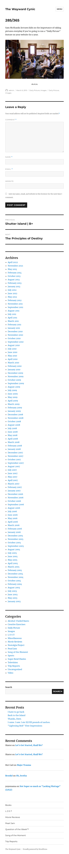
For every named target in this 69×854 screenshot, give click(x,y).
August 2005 (14, 549)
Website (9, 181)
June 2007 (12, 473)
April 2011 (12, 317)
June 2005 (13, 556)
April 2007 (13, 480)
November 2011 (15, 304)
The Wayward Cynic (20, 9)
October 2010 (14, 338)
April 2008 (13, 439)
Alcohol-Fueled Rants (18, 621)
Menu (59, 9)
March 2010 (13, 362)
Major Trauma (24, 765)
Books (8, 805)
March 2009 (14, 404)
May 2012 (12, 297)
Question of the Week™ (17, 829)
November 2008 (15, 418)
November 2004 (15, 577)
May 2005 (12, 560)
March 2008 (13, 442)
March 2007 (13, 483)
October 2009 (14, 380)
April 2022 (13, 262)
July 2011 (12, 314)
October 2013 (14, 276)
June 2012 (12, 293)
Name (8, 157)
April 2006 (13, 522)
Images (43, 90)
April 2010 (12, 359)
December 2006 (15, 494)
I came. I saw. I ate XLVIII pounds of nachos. (29, 722)
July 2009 (12, 390)
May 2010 (12, 355)
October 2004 (14, 580)
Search (8, 687)
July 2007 (12, 470)
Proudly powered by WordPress (35, 849)
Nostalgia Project (16, 645)
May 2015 (12, 269)
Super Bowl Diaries (17, 659)
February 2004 (15, 584)
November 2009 (15, 376)
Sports (11, 655)
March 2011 (13, 321)
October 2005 (14, 542)
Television (13, 662)
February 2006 (15, 528)
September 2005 (16, 546)
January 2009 (14, 411)
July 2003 (12, 591)
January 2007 (14, 490)
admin (11, 90)
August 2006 (14, 508)
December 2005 (15, 535)
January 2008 (14, 449)
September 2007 (16, 463)
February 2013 (14, 283)
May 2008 (12, 435)
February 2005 (15, 570)
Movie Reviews (15, 641)
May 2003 (12, 598)
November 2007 (15, 456)
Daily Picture (34, 90)
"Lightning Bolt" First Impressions (25, 725)
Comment (10, 120)
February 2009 (15, 407)
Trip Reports (14, 666)
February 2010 (15, 366)
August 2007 (14, 466)
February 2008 (15, 445)
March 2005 (13, 567)
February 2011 (14, 324)
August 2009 (14, 387)
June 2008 (13, 432)
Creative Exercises (16, 624)
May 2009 (12, 397)
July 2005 (12, 553)
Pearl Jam (12, 648)
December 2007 (15, 452)
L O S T (11, 635)
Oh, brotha (21, 775)
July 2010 (12, 349)
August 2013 (14, 279)
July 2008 (12, 428)
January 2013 (14, 286)
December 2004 (15, 573)
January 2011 (14, 328)
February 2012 (15, 300)
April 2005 (13, 563)
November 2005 (15, 539)
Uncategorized (15, 669)
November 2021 (15, 265)
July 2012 (12, 290)
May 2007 (12, 477)
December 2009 (15, 373)
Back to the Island (16, 715)
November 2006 (15, 497)
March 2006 (14, 525)
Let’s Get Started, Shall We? (29, 745)
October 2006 (14, 501)
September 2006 (16, 504)
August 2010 (14, 345)
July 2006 (12, 511)
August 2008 (14, 425)
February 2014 (15, 272)
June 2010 (12, 352)
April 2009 (13, 400)
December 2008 (15, 414)
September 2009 (16, 383)
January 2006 (14, 532)
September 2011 (15, 307)
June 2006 (13, 515)
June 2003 (12, 594)
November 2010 (15, 335)
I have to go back (16, 712)
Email (9, 169)
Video (10, 673)
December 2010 (15, 331)
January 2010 (14, 369)
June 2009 (13, 394)
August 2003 (14, 587)
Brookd (9, 775)
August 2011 (13, 310)
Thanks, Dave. (15, 719)
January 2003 (14, 601)
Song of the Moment (18, 652)
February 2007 (15, 487)
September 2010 (15, 342)
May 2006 (12, 518)
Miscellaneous (15, 638)
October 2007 (14, 459)
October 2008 (14, 421)
